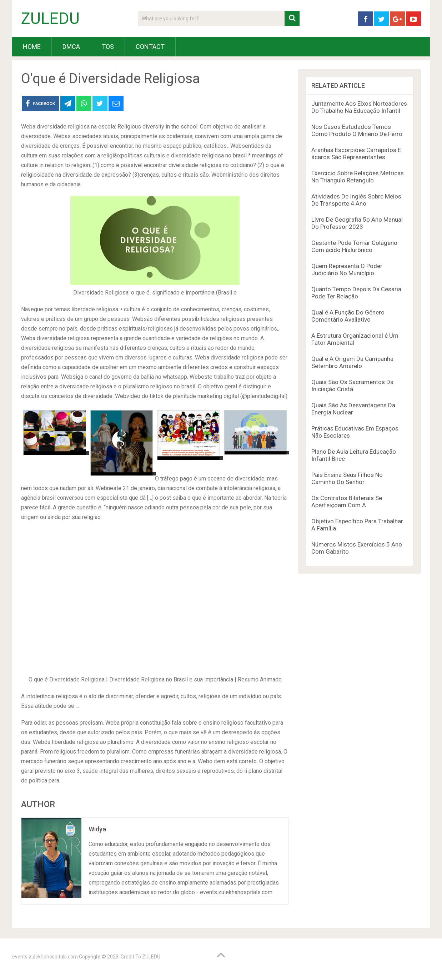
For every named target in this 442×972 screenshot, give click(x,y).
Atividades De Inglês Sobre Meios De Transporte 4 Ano (356, 200)
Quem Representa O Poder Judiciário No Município (346, 269)
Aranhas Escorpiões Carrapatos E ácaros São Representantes (356, 153)
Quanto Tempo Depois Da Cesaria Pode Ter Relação (356, 293)
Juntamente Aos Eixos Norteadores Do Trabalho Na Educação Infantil (359, 107)
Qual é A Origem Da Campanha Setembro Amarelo (352, 362)
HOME (32, 46)
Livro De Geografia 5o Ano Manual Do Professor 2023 (357, 223)
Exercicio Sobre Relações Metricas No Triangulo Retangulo (357, 177)
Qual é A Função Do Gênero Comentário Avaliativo (348, 316)
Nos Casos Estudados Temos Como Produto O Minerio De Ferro (356, 130)
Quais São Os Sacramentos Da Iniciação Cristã (352, 385)
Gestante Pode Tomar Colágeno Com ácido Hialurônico (354, 246)
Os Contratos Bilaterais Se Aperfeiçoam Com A (346, 501)
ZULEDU (50, 18)
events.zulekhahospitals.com (45, 957)
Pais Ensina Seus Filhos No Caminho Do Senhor (347, 478)
